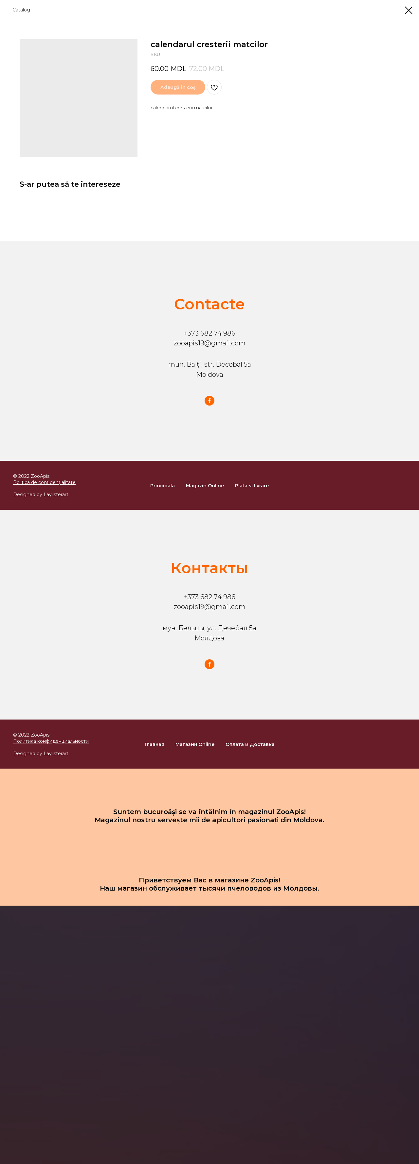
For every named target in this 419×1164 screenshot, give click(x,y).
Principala (162, 486)
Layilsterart (56, 494)
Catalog (21, 10)
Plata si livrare (252, 486)
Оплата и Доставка (250, 744)
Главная (154, 744)
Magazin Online (205, 486)
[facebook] (209, 401)
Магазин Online (194, 744)
